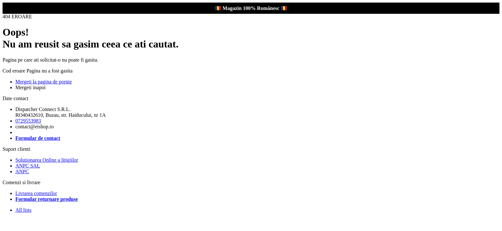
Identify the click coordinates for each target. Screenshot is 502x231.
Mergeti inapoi (30, 87)
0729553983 (28, 121)
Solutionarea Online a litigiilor (46, 160)
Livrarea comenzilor (36, 193)
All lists (23, 210)
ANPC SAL (27, 165)
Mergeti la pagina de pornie (43, 81)
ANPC (22, 171)
